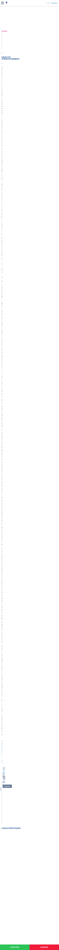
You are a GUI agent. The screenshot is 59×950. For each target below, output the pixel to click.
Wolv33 (9, 416)
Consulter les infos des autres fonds (13, 347)
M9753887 (10, 554)
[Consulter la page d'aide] (48, 3)
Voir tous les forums (29, 588)
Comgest (5, 682)
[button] (2, 3)
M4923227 (10, 394)
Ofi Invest (33, 146)
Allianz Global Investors (9, 657)
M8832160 (32, 483)
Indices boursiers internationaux (12, 735)
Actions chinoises (19, 382)
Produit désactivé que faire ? (22, 544)
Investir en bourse (7, 801)
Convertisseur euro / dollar (10, 754)
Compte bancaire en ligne (10, 777)
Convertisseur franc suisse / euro (13, 762)
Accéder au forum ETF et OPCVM (13, 620)
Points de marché (7, 627)
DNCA (4, 664)
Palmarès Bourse (7, 739)
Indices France (6, 630)
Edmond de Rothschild (9, 698)
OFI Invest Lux (34, 141)
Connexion (54, 3)
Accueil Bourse (7, 724)
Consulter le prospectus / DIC (11, 257)
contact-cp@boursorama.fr (36, 200)
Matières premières (8, 637)
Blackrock (5, 692)
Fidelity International (8, 674)
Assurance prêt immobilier (10, 798)
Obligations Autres (8, 152)
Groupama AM (6, 705)
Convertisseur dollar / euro (10, 751)
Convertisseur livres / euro (10, 759)
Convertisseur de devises (10, 747)
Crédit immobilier (7, 789)
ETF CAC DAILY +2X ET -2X (22, 427)
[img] (22, 279)
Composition (39, 29)
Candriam (5, 670)
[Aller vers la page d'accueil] (6, 3)
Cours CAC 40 (6, 730)
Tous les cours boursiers (10, 727)
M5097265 (10, 507)
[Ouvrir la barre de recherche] (46, 3)
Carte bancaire (6, 780)
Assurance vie (6, 786)
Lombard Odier (7, 661)
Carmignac (5, 651)
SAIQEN (29, 394)
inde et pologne (17, 495)
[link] (16, 821)
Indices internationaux (9, 633)
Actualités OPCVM (8, 624)
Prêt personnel (6, 792)
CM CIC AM (6, 677)
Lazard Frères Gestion (9, 708)
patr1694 (9, 459)
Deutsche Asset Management (11, 695)
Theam (4, 654)
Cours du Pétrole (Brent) (10, 742)
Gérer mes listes (7, 369)
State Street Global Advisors (11, 667)
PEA (3, 804)
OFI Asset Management (9, 702)
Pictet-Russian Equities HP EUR (24, 471)
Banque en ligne (7, 774)
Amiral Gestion (6, 685)
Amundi (4, 648)
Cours (4, 29)
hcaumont (10, 533)
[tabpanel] (29, 329)
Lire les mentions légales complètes (11, 583)
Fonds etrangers (7, 162)
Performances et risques (20, 29)
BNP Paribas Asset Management (12, 689)
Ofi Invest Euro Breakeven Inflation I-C (22, 38)
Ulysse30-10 (10, 439)
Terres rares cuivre (18, 447)
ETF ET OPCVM (16, 384)
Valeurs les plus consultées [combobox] (12, 359)
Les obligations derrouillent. (23, 405)
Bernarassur (10, 483)
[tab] (8, 311)
